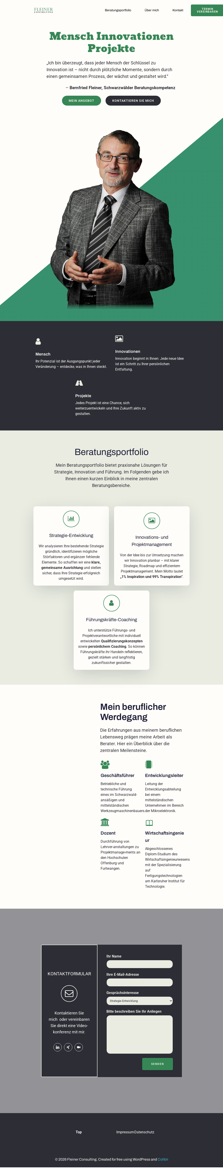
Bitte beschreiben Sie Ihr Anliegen (139, 1037)
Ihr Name (139, 967)
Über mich (153, 10)
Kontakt (179, 10)
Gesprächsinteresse (139, 1004)
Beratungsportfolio (119, 10)
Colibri (163, 1168)
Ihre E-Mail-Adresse (139, 985)
